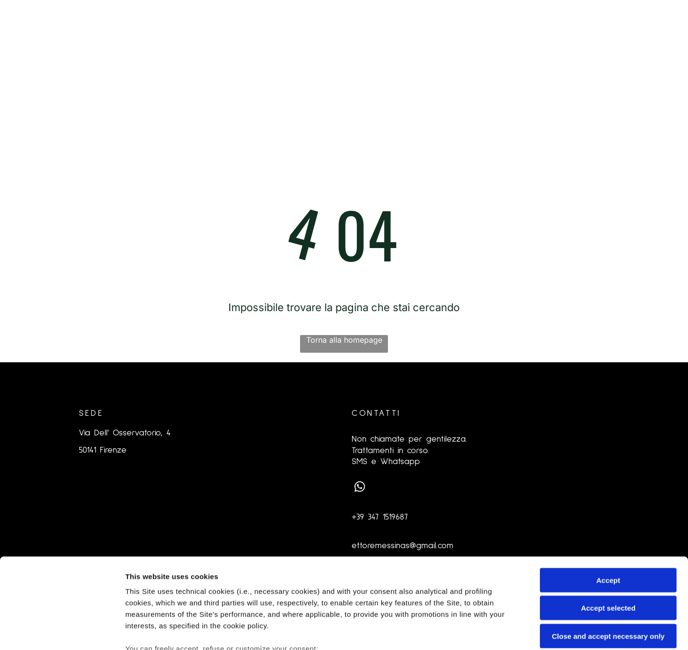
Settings (486, 631)
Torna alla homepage (344, 340)
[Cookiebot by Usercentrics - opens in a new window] (62, 631)
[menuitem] (166, 58)
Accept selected (608, 530)
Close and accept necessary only (608, 558)
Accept (608, 502)
